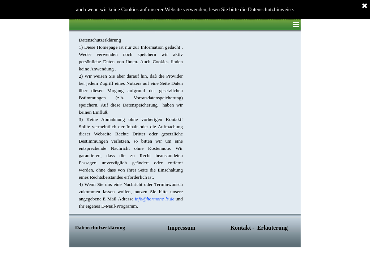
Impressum (181, 228)
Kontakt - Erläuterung (259, 228)
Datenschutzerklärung (100, 227)
